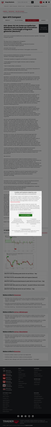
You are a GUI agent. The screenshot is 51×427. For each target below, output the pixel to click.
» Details (18, 226)
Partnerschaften (26, 229)
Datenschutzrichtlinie (15, 202)
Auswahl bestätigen (25, 213)
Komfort (34, 219)
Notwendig (18, 219)
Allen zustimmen (25, 215)
